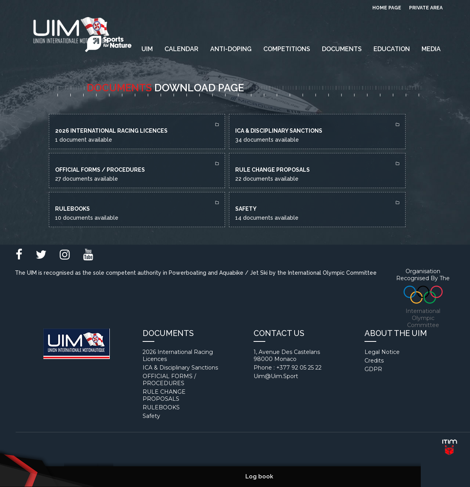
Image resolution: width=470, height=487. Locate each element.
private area (426, 8)
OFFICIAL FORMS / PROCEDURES (169, 380)
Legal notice (382, 351)
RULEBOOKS (161, 407)
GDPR (373, 369)
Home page (386, 8)
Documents (342, 49)
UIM (147, 49)
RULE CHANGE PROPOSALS (164, 395)
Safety (151, 415)
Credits (374, 360)
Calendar (181, 49)
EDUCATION (391, 49)
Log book (259, 476)
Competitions (286, 49)
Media (431, 49)
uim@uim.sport (276, 376)
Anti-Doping (231, 49)
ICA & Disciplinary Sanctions (180, 367)
